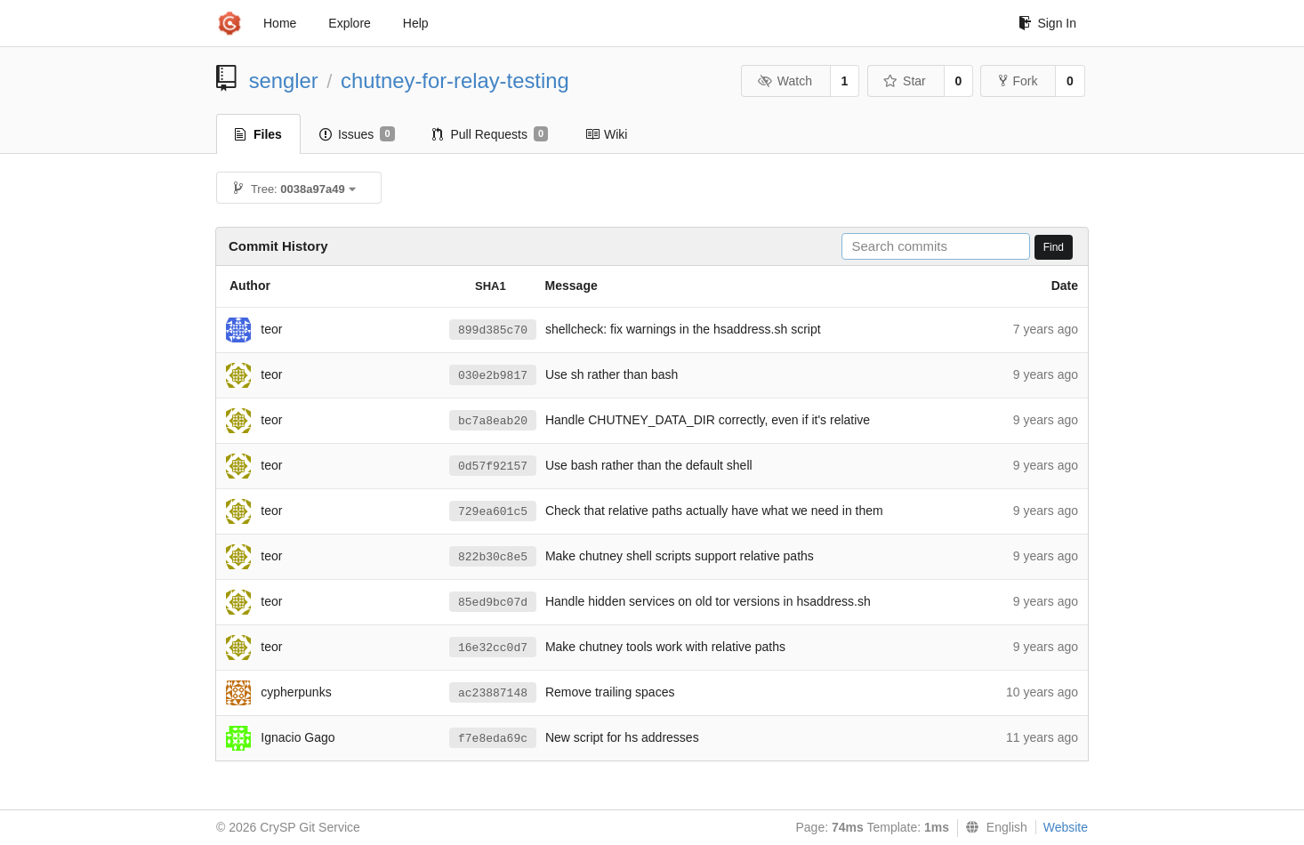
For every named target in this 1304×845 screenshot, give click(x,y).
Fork (1018, 81)
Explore (349, 23)
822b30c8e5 (492, 557)
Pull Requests (490, 134)
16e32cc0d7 (492, 648)
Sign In (1047, 23)
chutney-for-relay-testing (455, 80)
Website (1065, 827)
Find (1053, 247)
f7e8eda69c (492, 738)
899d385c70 (492, 330)
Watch (784, 81)
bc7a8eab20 (492, 421)
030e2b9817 (492, 375)
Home (279, 23)
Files (258, 134)
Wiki (606, 134)
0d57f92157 (492, 466)
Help (416, 23)
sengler (283, 80)
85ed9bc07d (492, 602)
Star (904, 81)
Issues (357, 134)
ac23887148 (492, 693)
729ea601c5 (492, 512)
